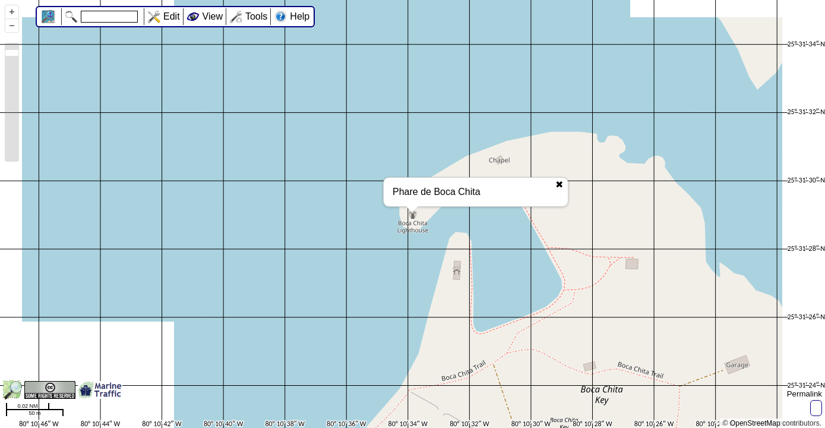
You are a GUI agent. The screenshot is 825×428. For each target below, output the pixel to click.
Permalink (804, 393)
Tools (256, 16)
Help (299, 16)
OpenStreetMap (755, 423)
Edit (171, 16)
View (213, 16)
